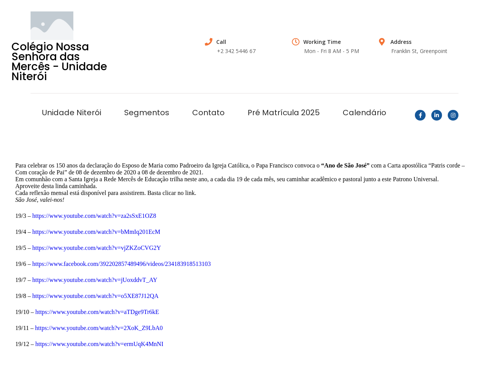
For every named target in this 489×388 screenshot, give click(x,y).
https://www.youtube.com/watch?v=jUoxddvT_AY (94, 280)
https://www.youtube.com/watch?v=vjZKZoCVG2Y (96, 248)
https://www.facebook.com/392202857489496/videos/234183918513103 (121, 264)
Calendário (364, 112)
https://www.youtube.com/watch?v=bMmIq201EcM (96, 232)
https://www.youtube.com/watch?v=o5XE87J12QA (95, 296)
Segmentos (146, 112)
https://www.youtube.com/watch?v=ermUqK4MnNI (99, 344)
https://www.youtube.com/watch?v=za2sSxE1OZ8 (94, 216)
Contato (208, 112)
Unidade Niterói (71, 112)
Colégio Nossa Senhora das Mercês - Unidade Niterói (59, 61)
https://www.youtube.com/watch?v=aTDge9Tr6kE (97, 312)
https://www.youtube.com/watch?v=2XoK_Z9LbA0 (99, 328)
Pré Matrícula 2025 (284, 112)
